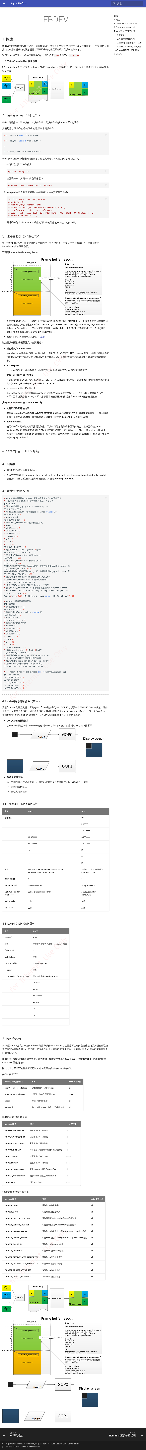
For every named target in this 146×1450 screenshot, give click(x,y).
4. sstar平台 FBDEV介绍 (124, 31)
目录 (116, 16)
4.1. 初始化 (120, 35)
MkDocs (16, 1447)
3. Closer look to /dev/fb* (125, 27)
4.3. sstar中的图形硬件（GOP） (129, 43)
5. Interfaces (119, 54)
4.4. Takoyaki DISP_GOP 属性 (128, 46)
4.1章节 (41, 336)
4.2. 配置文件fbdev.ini (125, 39)
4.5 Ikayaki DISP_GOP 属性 (127, 50)
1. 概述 (117, 20)
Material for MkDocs (31, 1447)
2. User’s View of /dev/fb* (125, 23)
